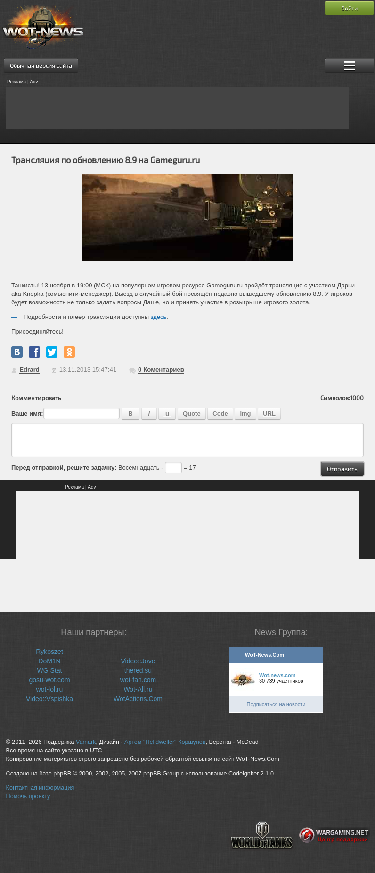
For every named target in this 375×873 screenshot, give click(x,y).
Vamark (86, 742)
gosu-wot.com (49, 680)
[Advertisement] (177, 108)
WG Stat (49, 670)
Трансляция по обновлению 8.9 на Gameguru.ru (105, 160)
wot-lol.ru (49, 689)
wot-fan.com (138, 680)
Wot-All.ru (137, 689)
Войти (349, 8)
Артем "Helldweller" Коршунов (164, 742)
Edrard (29, 369)
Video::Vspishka (49, 698)
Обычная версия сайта (41, 65)
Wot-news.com (277, 675)
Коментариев (161, 369)
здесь (159, 316)
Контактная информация (40, 787)
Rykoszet (49, 651)
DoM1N (49, 661)
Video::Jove (138, 661)
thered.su (138, 670)
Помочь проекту (28, 796)
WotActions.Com (138, 698)
